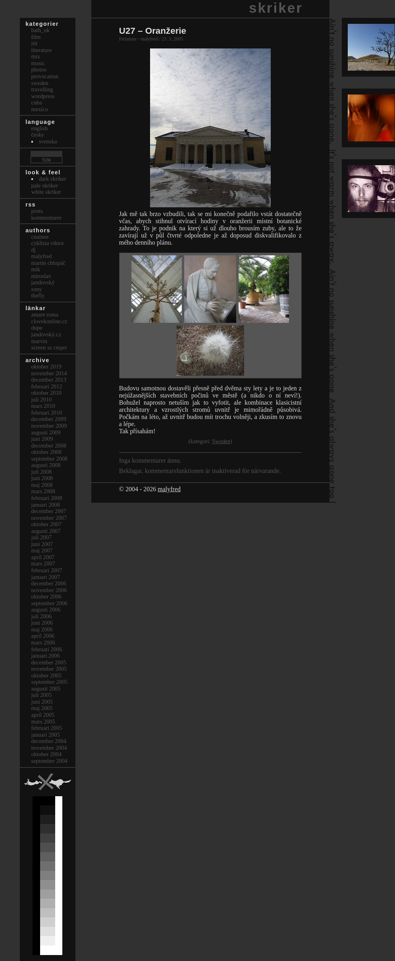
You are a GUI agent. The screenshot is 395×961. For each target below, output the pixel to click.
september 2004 (49, 761)
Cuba (36, 102)
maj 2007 (42, 550)
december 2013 (48, 379)
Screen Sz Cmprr (49, 347)
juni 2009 (42, 439)
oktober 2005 (46, 675)
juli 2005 (41, 695)
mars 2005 (43, 721)
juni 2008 (42, 478)
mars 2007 (43, 563)
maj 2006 (42, 629)
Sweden (221, 441)
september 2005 (49, 682)
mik (35, 269)
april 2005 (43, 715)
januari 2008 (45, 505)
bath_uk (40, 30)
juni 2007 (42, 544)
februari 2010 (46, 412)
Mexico (39, 109)
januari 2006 (45, 655)
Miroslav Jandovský (43, 279)
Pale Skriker (44, 185)
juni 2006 (42, 622)
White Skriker (46, 192)
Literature (41, 50)
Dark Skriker (52, 179)
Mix (35, 56)
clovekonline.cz (49, 321)
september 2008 (49, 458)
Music (38, 63)
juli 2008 (41, 472)
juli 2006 (41, 616)
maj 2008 (42, 485)
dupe (36, 327)
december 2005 (48, 662)
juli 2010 (41, 399)
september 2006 (49, 603)
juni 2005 (42, 702)
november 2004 (49, 748)
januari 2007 (45, 577)
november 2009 (49, 426)
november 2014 (49, 373)
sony (36, 289)
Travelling (42, 89)
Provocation (45, 76)
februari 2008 (46, 498)
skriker (276, 7)
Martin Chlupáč (48, 263)
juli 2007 (41, 537)
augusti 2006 (46, 609)
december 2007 (48, 511)
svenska (48, 141)
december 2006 (48, 583)
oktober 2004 (46, 754)
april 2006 (43, 636)
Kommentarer (46, 217)
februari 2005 (46, 728)
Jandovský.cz (46, 334)
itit (34, 43)
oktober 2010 (46, 393)
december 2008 (48, 445)
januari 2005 (45, 734)
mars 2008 (43, 491)
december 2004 (48, 741)
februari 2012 (46, 386)
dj (33, 250)
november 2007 (49, 518)
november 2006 (49, 590)
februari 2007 (46, 570)
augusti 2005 (46, 688)
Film (36, 37)
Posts (37, 211)
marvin (39, 341)
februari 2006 (46, 649)
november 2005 (49, 669)
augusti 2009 (46, 432)
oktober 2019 (46, 366)
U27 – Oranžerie (152, 31)
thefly (38, 295)
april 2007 (43, 557)
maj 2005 (42, 708)
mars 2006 (43, 642)
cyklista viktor (47, 243)
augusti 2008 (46, 465)
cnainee (40, 236)
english (39, 128)
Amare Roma (44, 314)
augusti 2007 (46, 531)
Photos (38, 69)
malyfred (169, 489)
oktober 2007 (46, 524)
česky (37, 134)
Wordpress (43, 96)
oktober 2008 (46, 452)
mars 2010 (43, 406)
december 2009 (48, 419)
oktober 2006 (46, 596)
